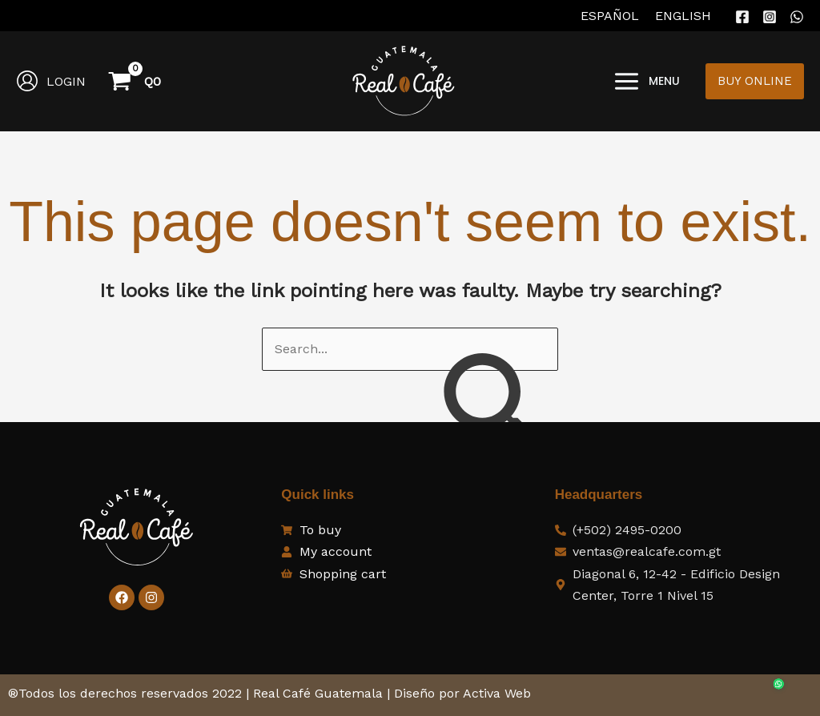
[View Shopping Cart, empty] (136, 80)
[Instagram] (769, 17)
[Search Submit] (492, 410)
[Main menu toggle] (646, 81)
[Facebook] (742, 17)
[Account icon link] (51, 81)
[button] (754, 81)
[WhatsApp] (797, 17)
